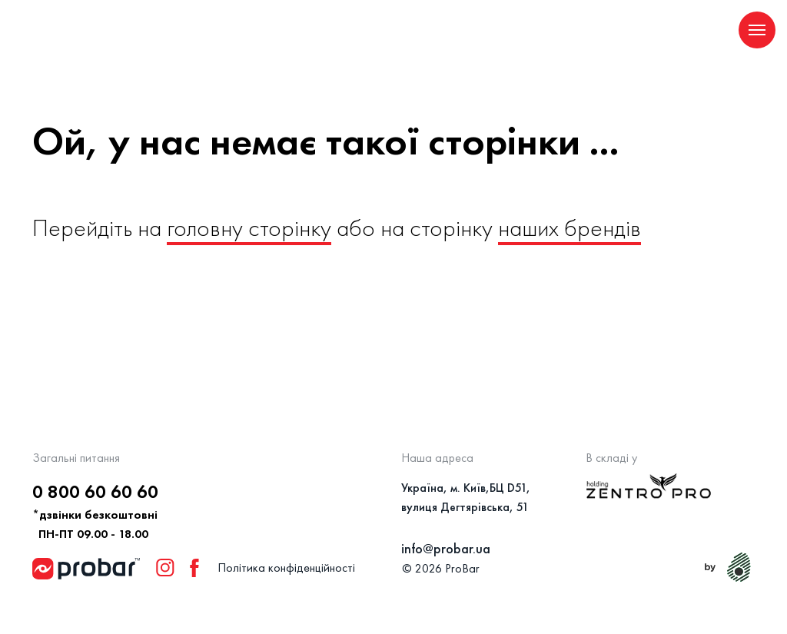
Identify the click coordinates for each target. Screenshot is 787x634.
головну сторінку (249, 228)
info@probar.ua (445, 548)
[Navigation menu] (757, 30)
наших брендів (569, 228)
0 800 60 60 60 (95, 491)
